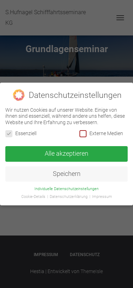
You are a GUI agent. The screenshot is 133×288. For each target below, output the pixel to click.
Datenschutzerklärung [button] (69, 196)
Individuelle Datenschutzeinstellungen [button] (66, 188)
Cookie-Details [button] (33, 196)
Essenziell (21, 133)
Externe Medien (101, 133)
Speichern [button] (67, 173)
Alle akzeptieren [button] (66, 153)
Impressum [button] (102, 196)
